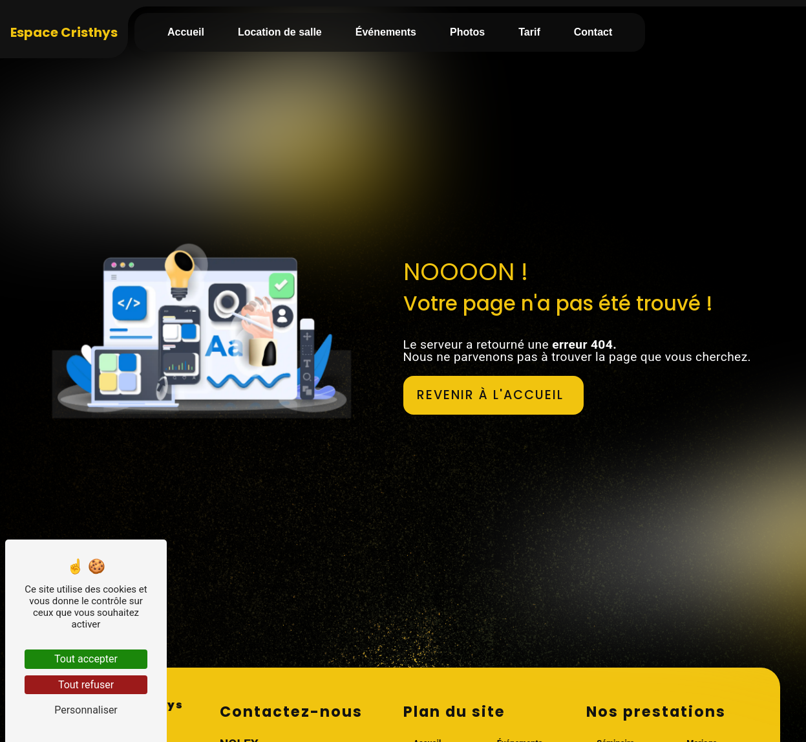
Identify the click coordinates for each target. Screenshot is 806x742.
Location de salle (280, 32)
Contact (593, 32)
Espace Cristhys (64, 32)
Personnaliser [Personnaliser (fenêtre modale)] (86, 710)
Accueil (185, 32)
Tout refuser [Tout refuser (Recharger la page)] (86, 685)
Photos (467, 32)
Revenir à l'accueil (490, 395)
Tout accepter (86, 659)
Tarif (529, 32)
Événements (385, 32)
